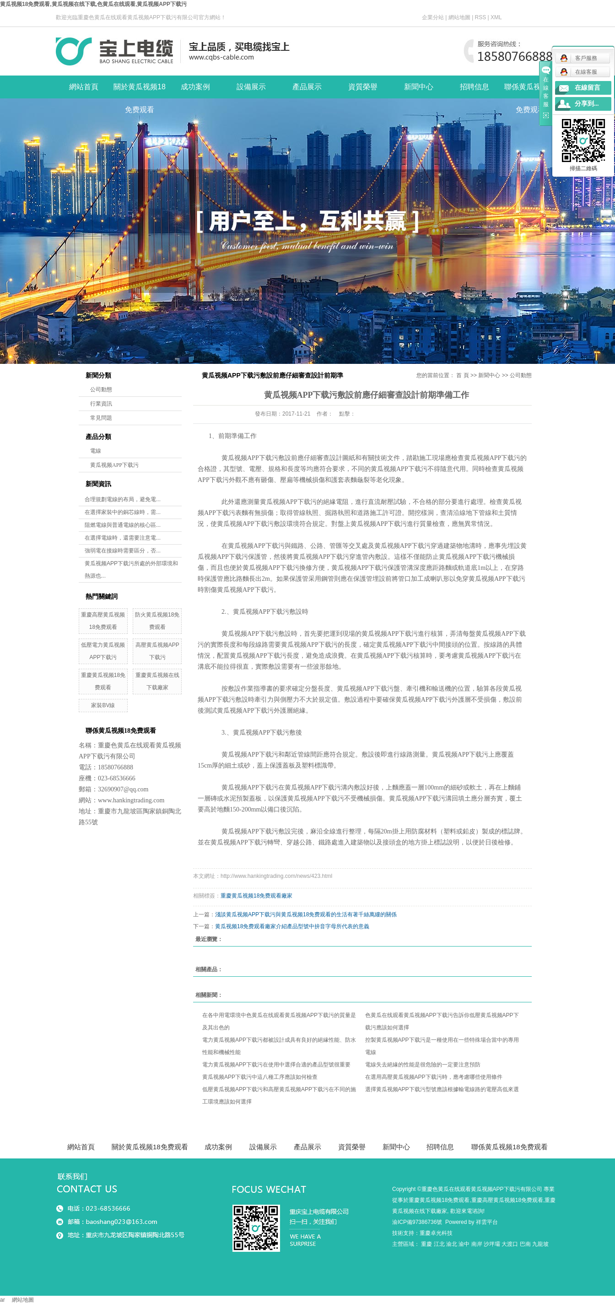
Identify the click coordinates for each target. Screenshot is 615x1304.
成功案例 (195, 87)
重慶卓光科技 (436, 1233)
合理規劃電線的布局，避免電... (123, 499)
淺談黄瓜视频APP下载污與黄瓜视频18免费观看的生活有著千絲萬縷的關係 (306, 914)
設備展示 (251, 87)
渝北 (451, 1244)
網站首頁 (83, 87)
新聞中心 (418, 87)
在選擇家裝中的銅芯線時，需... (123, 512)
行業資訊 (101, 403)
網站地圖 (459, 17)
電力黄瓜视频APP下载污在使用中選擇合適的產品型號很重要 (276, 1064)
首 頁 (462, 375)
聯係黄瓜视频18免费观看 (530, 90)
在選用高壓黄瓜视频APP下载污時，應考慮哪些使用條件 (433, 1077)
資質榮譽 (363, 87)
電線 (95, 451)
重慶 (426, 1244)
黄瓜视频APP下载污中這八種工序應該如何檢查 (260, 1077)
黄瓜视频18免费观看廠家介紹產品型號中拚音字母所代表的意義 (292, 926)
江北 (439, 1244)
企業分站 (433, 17)
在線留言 (587, 87)
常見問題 (101, 418)
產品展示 (307, 87)
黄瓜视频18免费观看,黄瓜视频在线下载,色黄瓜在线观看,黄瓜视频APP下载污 (93, 4)
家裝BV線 (103, 705)
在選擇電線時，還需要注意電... (123, 538)
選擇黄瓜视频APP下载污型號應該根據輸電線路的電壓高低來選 (442, 1089)
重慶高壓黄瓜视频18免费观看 (507, 1200)
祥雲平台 (487, 1222)
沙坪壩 (492, 1244)
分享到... (587, 103)
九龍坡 (540, 1244)
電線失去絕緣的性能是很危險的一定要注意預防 (422, 1064)
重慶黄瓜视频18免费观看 (439, 1200)
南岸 (476, 1244)
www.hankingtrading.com (131, 800)
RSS (480, 17)
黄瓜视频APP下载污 (114, 465)
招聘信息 (474, 87)
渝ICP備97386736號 (417, 1222)
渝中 (464, 1244)
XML (496, 17)
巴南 (525, 1244)
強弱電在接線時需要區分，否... (123, 550)
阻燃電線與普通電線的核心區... (123, 525)
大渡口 (510, 1244)
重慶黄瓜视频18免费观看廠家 (256, 896)
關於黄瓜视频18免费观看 (139, 90)
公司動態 (101, 389)
